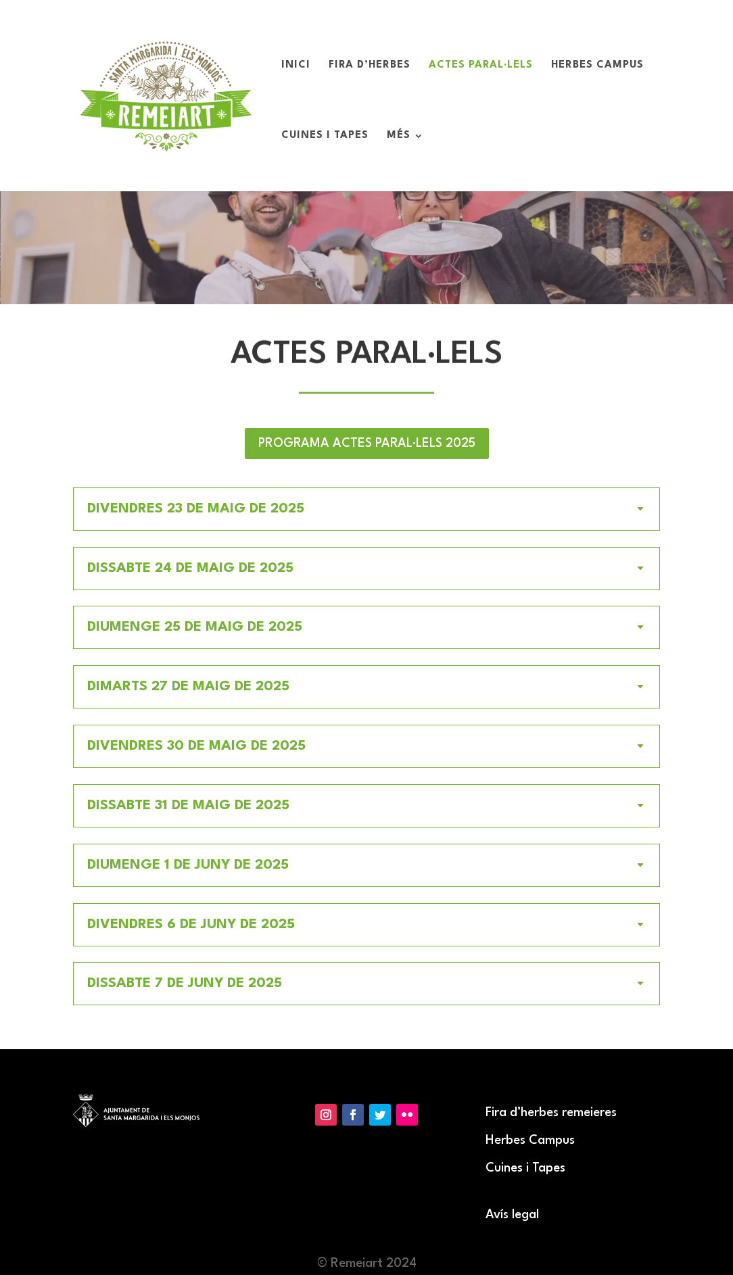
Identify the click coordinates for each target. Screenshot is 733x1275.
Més (398, 136)
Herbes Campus (597, 65)
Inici (295, 65)
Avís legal (512, 1215)
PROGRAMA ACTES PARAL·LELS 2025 (366, 443)
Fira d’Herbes (369, 65)
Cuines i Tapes (325, 136)
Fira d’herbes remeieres (551, 1113)
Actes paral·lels (481, 65)
